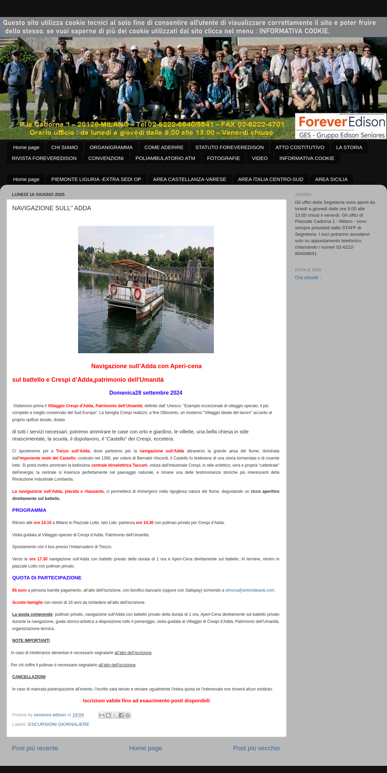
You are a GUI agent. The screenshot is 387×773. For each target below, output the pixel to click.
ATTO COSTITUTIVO (300, 147)
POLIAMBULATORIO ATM (165, 158)
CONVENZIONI (106, 158)
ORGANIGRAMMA (111, 147)
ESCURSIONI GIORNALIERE (58, 724)
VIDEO (260, 158)
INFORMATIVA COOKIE (306, 158)
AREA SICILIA (331, 179)
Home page (26, 147)
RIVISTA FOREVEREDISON (44, 158)
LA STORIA (349, 147)
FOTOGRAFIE (223, 158)
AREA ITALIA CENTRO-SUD (270, 179)
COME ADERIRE (164, 147)
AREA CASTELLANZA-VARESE (189, 179)
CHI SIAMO (64, 147)
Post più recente (35, 748)
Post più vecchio (256, 748)
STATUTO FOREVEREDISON (229, 147)
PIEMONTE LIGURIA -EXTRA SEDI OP (96, 179)
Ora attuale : (308, 277)
